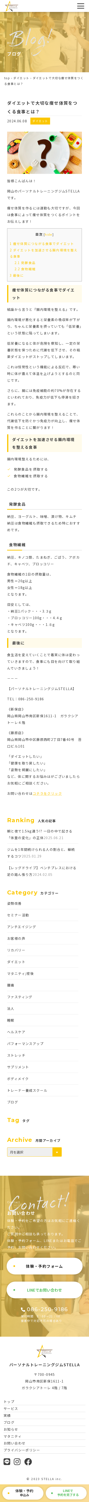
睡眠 (10, 1020)
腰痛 (10, 985)
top (7, 78)
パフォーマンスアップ (25, 1043)
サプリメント (18, 1067)
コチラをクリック (47, 793)
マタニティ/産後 (20, 973)
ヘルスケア (16, 1031)
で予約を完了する (68, 1492)
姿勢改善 (14, 903)
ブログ (12, 1102)
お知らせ (11, 1429)
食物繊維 (25, 269)
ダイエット (21, 78)
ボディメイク (18, 1078)
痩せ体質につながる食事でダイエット (42, 243)
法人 (10, 1008)
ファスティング (20, 996)
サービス (11, 1408)
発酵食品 (25, 262)
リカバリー (16, 950)
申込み (24, 1492)
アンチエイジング (21, 926)
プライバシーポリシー (22, 1450)
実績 (7, 1415)
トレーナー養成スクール (27, 1090)
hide (48, 234)
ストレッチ (16, 1055)
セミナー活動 (18, 915)
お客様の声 (16, 938)
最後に (17, 275)
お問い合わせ (14, 1443)
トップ (9, 1401)
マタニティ (13, 1436)
